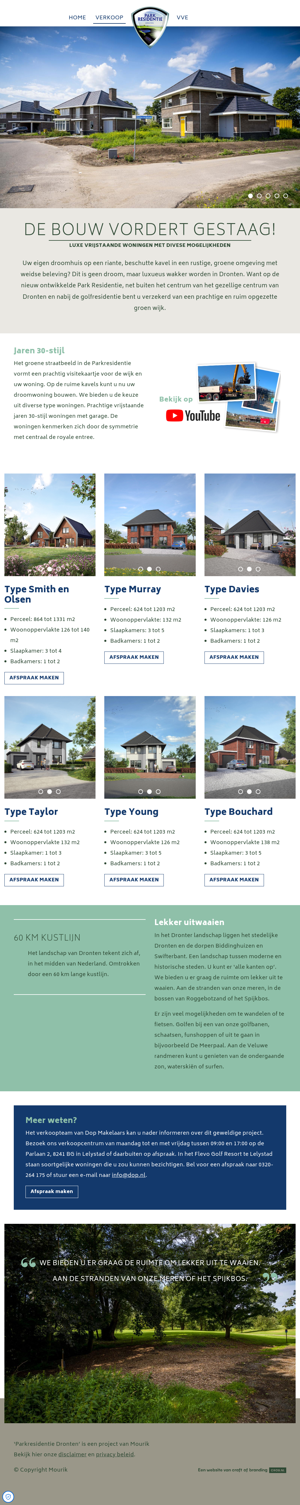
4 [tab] (277, 196)
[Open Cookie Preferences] (8, 1497)
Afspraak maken (34, 678)
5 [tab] (285, 196)
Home (77, 18)
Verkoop (109, 18)
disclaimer (72, 1455)
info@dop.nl (129, 1175)
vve (182, 18)
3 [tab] (268, 196)
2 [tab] (259, 196)
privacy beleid (115, 1455)
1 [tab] (250, 196)
